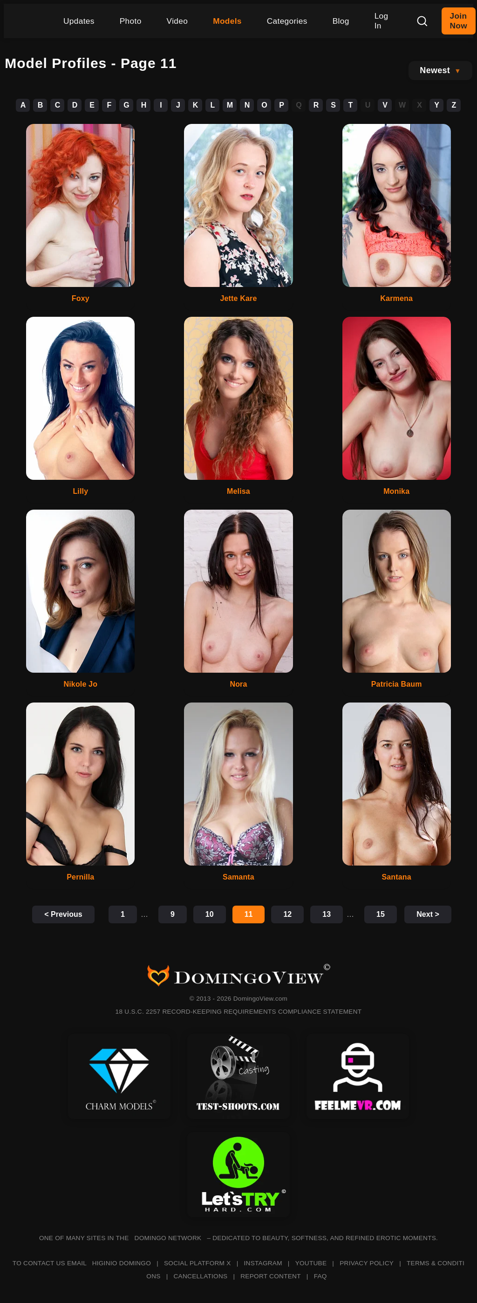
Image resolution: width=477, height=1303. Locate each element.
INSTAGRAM (263, 1263)
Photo (131, 21)
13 (326, 914)
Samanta (238, 877)
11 (249, 914)
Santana (396, 877)
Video (177, 21)
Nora (238, 684)
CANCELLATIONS (201, 1276)
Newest (435, 70)
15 (380, 914)
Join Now (458, 20)
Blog (341, 21)
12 (287, 914)
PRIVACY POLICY (367, 1263)
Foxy (80, 298)
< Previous (63, 914)
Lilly (80, 491)
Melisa (238, 491)
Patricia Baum (396, 684)
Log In (381, 20)
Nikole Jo (81, 684)
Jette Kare (238, 298)
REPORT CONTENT (270, 1276)
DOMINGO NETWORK (168, 1238)
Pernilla (80, 877)
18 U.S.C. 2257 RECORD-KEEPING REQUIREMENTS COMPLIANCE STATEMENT (239, 1011)
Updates (79, 21)
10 (209, 914)
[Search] (422, 21)
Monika (396, 491)
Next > (427, 914)
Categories (287, 21)
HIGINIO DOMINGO (121, 1263)
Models (227, 21)
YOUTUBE (311, 1263)
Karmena (396, 298)
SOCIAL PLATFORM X (197, 1263)
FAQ (320, 1276)
